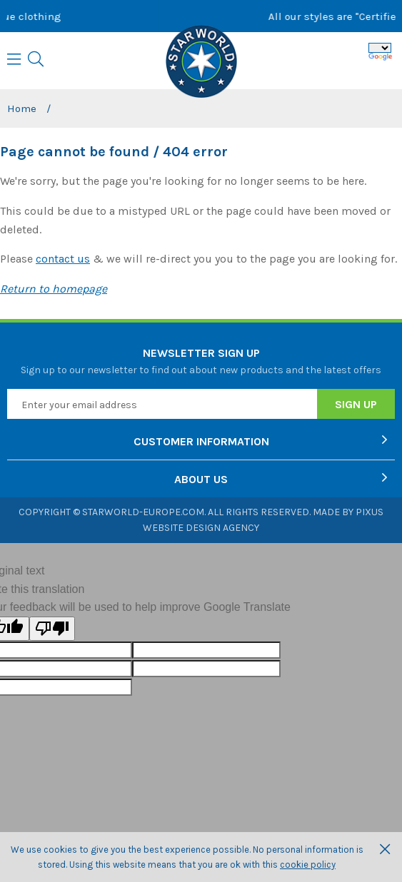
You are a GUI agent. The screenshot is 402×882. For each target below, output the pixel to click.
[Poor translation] (52, 629)
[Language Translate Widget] (379, 48)
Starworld (201, 63)
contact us (63, 258)
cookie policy (308, 864)
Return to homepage (53, 288)
